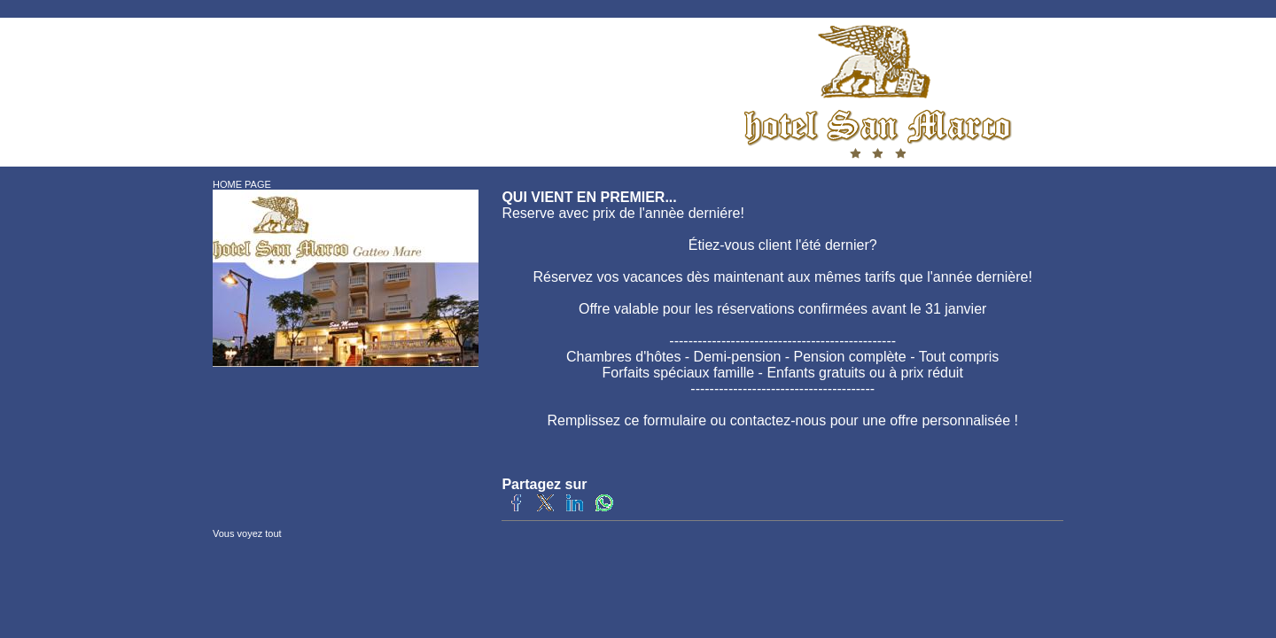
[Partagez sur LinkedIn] (574, 508)
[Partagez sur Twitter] (545, 508)
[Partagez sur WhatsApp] (604, 508)
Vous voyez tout (247, 533)
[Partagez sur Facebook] (516, 508)
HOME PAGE (242, 184)
